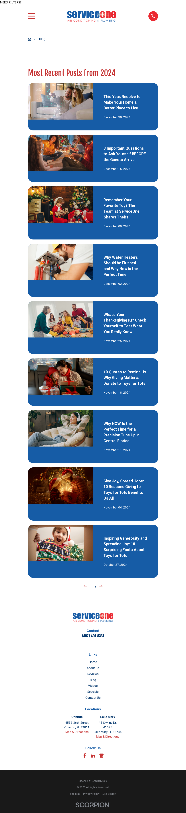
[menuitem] (75, 794)
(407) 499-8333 (93, 636)
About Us (93, 668)
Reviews (93, 674)
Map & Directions (77, 732)
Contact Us (93, 697)
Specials (93, 691)
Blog (93, 680)
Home (93, 662)
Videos (93, 685)
